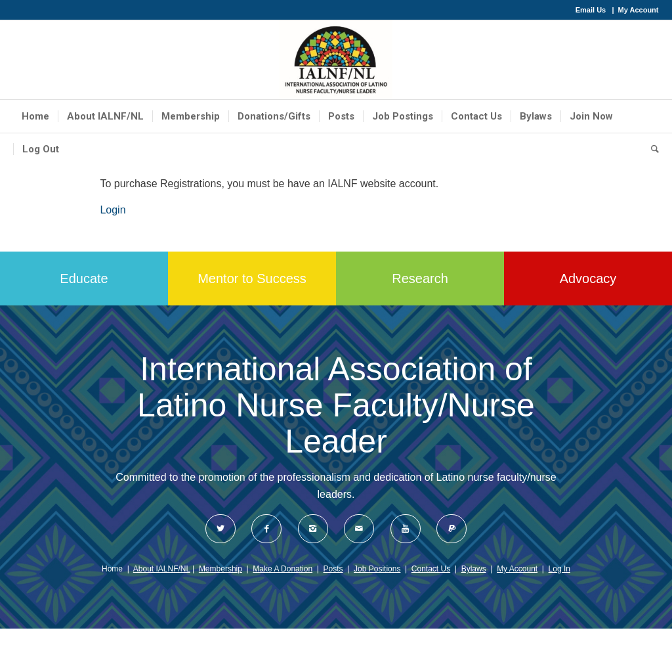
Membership (220, 568)
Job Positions (377, 568)
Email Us (591, 10)
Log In (559, 568)
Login (112, 209)
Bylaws (473, 568)
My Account (638, 10)
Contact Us (430, 568)
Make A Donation (282, 568)
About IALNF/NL (161, 568)
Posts (333, 568)
